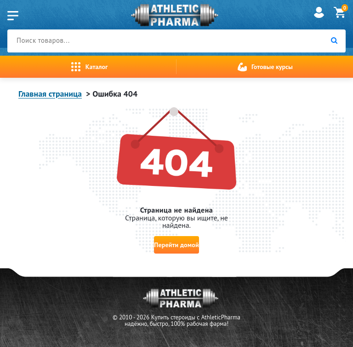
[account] (319, 17)
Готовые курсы (272, 67)
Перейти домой (176, 247)
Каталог (96, 67)
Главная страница (50, 93)
